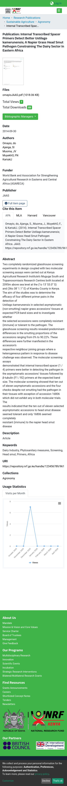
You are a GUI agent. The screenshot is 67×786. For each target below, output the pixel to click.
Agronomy (44, 21)
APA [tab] (7, 215)
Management (9, 639)
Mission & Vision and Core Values (20, 627)
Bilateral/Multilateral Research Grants (22, 675)
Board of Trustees (12, 635)
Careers (7, 692)
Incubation (8, 667)
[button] (52, 3)
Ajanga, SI (8, 147)
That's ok (57, 780)
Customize (8, 780)
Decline (46, 780)
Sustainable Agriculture (20, 21)
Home (6, 17)
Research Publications (27, 17)
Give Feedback (10, 643)
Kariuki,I (7, 159)
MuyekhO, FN (10, 155)
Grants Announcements (15, 688)
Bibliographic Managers (19, 116)
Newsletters (9, 704)
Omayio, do (9, 143)
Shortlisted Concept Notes (16, 696)
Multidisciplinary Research (16, 655)
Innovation (8, 659)
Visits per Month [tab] (15, 493)
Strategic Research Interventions (20, 671)
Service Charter (11, 631)
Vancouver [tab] (49, 215)
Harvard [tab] (32, 215)
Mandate (7, 623)
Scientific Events (11, 663)
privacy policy (42, 774)
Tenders (7, 700)
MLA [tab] (19, 215)
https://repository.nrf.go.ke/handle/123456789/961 (33, 466)
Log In (58, 3)
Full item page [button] (15, 203)
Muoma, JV (9, 151)
